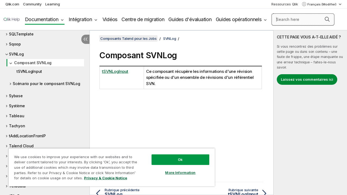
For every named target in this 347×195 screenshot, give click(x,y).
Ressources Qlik (284, 4)
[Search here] (303, 19)
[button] (327, 19)
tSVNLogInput (29, 71)
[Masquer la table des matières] (85, 39)
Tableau (16, 115)
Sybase (16, 95)
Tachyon (17, 125)
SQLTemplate (21, 34)
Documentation (42, 19)
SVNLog (16, 54)
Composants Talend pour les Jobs (128, 38)
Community (32, 4)
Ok (176, 155)
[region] (109, 165)
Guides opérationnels (239, 19)
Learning (52, 4)
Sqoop (15, 44)
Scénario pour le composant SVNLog (46, 83)
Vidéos (110, 19)
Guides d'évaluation (189, 19)
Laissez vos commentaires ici (307, 79)
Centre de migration (142, 19)
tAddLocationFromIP (27, 136)
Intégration (80, 19)
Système (17, 105)
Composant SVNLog (33, 62)
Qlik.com (12, 4)
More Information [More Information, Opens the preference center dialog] (176, 168)
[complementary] (310, 112)
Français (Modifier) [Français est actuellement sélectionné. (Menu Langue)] (322, 4)
